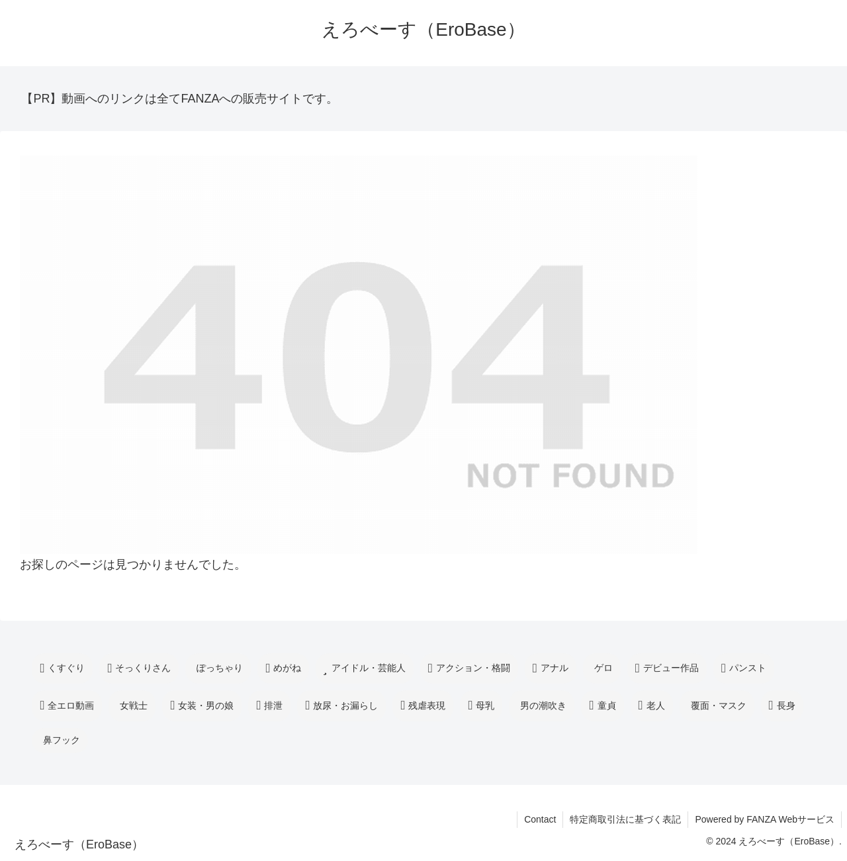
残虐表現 (422, 705)
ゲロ (603, 667)
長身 (782, 705)
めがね (283, 668)
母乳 (481, 705)
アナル (550, 668)
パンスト (743, 668)
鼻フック (61, 740)
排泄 (269, 705)
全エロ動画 (67, 705)
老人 (652, 705)
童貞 (602, 705)
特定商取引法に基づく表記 (625, 819)
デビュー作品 (667, 668)
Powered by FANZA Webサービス (764, 819)
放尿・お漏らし (341, 705)
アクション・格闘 (469, 668)
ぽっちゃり (220, 667)
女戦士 (134, 705)
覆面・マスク (718, 705)
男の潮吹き (543, 705)
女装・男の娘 (202, 705)
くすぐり (62, 668)
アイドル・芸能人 (364, 668)
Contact (540, 819)
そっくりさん (139, 668)
